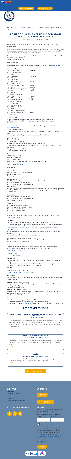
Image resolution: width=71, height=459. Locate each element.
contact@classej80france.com (16, 250)
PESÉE (35, 354)
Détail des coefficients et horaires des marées (21, 272)
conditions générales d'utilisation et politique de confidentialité (49, 436)
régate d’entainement (27, 303)
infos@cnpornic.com (26, 135)
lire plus (11, 328)
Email (39, 416)
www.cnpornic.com (13, 128)
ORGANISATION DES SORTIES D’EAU (35, 336)
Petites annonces (13, 396)
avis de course (12, 300)
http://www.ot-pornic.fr (14, 217)
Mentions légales (13, 398)
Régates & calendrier (14, 393)
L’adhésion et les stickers (15, 228)
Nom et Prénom (57, 416)
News (23, 27)
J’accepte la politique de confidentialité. (47, 425)
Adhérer (42, 395)
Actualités (11, 391)
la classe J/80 (53, 66)
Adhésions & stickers (45, 8)
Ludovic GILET (30, 39)
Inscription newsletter (26, 8)
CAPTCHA (40, 441)
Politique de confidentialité (16, 401)
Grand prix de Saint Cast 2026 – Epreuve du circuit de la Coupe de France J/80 (35, 315)
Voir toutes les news (35, 371)
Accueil (18, 27)
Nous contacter (45, 402)
